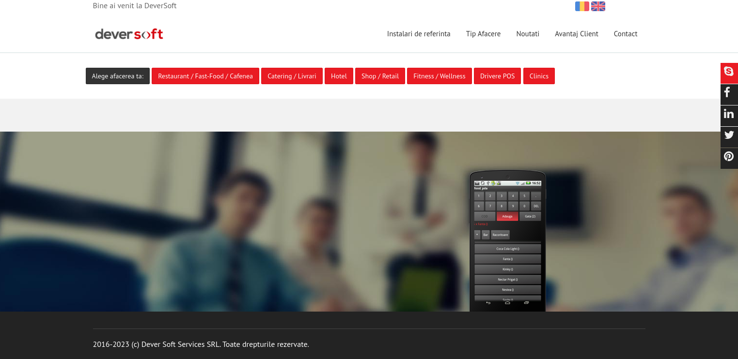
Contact (626, 33)
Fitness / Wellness (439, 76)
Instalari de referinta (419, 33)
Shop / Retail (380, 76)
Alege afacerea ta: (117, 76)
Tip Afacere (483, 33)
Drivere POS (497, 76)
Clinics (539, 76)
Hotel (339, 76)
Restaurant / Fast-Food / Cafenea (205, 76)
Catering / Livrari (291, 76)
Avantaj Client (576, 33)
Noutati (527, 33)
